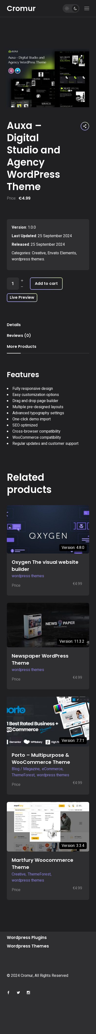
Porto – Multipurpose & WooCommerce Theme (41, 759)
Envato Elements (62, 253)
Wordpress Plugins (27, 937)
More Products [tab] (21, 346)
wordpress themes (28, 259)
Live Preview (22, 297)
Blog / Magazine (26, 769)
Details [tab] (14, 325)
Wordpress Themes (28, 946)
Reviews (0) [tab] (19, 335)
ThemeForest (23, 775)
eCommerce (52, 769)
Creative (39, 253)
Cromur (21, 8)
